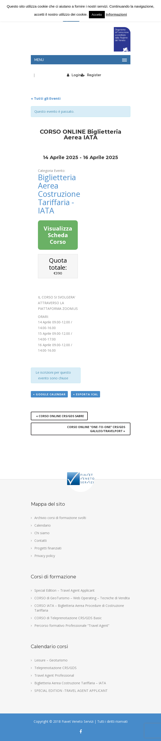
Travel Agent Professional (54, 675)
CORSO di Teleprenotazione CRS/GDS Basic (68, 618)
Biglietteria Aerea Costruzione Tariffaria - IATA (59, 194)
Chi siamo (42, 533)
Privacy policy (44, 555)
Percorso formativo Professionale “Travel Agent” (71, 625)
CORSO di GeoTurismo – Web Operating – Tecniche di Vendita (82, 598)
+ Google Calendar (49, 394)
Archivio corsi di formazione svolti (60, 517)
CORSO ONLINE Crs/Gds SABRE (60, 416)
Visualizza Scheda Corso (58, 234)
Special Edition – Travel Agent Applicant (64, 590)
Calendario (42, 525)
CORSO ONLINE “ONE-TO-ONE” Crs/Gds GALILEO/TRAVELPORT (96, 429)
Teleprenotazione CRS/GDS (55, 667)
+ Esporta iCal (85, 394)
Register (91, 75)
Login (74, 75)
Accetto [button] (97, 14)
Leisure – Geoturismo (51, 660)
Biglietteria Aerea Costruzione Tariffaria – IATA (70, 683)
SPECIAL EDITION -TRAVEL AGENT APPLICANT (71, 690)
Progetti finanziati (47, 548)
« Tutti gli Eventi (45, 98)
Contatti (40, 540)
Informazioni (116, 14)
